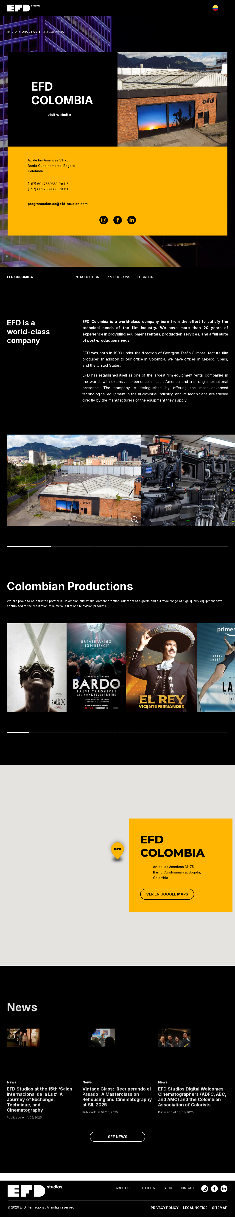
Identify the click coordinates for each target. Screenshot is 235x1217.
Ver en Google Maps (167, 894)
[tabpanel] (74, 481)
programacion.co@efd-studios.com (58, 204)
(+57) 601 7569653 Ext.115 (48, 184)
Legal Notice (195, 1208)
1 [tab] (29, 547)
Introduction (87, 277)
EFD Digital (148, 1188)
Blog (168, 1188)
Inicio (12, 31)
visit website (59, 114)
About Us (29, 31)
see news (117, 1144)
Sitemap (219, 1208)
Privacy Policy (165, 1208)
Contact (186, 1188)
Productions (118, 277)
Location (145, 277)
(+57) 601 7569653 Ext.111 (48, 189)
